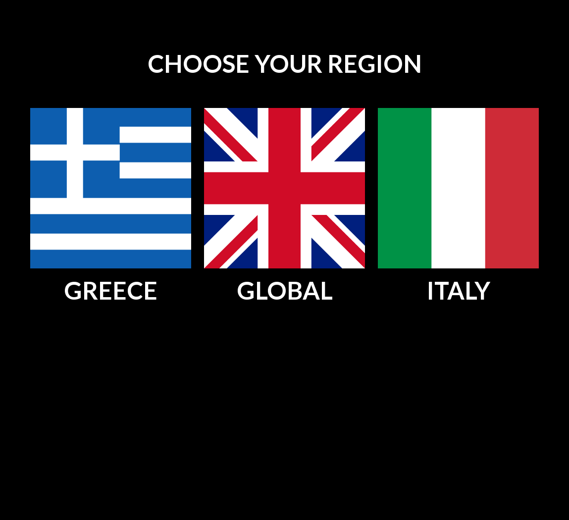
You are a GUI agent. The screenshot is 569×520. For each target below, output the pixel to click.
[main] (284, 64)
